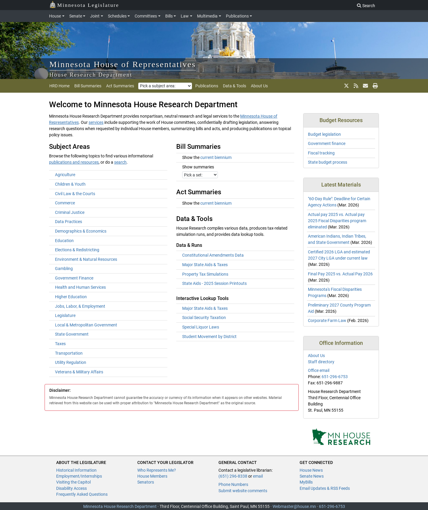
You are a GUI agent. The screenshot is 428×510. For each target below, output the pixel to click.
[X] (346, 85)
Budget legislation (324, 134)
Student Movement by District (209, 336)
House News (311, 470)
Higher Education (71, 296)
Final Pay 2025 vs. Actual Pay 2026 (340, 273)
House (55, 16)
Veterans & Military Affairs (79, 372)
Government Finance (74, 278)
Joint (95, 16)
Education (64, 240)
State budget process (327, 162)
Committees (146, 16)
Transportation (69, 353)
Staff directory (321, 361)
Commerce (65, 202)
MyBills (306, 482)
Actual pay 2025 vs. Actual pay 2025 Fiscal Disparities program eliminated (337, 220)
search (120, 162)
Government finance (326, 143)
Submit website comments (242, 490)
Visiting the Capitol (73, 482)
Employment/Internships (79, 476)
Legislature (65, 315)
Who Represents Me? (156, 470)
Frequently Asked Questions (82, 494)
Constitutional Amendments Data (213, 255)
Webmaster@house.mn (294, 506)
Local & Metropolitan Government (86, 325)
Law (185, 16)
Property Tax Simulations (205, 274)
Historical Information (76, 470)
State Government (72, 334)
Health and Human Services (80, 287)
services (96, 122)
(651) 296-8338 (232, 476)
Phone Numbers (233, 484)
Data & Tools (234, 85)
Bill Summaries (87, 85)
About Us (259, 85)
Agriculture (65, 174)
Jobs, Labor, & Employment (80, 306)
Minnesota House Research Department (120, 506)
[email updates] (365, 85)
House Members (152, 476)
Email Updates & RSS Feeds (325, 488)
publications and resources (74, 162)
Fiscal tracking (321, 153)
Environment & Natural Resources (86, 259)
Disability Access (71, 488)
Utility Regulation (70, 362)
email (258, 476)
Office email (318, 370)
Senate (75, 16)
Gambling (64, 268)
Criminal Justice (69, 212)
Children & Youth (70, 184)
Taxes (60, 343)
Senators (145, 482)
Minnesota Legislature (84, 4)
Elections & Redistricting (77, 249)
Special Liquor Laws (200, 327)
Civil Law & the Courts (75, 193)
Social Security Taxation (204, 317)
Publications (237, 16)
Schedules (117, 16)
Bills (169, 16)
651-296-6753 (335, 376)
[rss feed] (356, 85)
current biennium (216, 157)
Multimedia (207, 16)
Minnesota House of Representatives (122, 64)
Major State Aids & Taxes (205, 264)
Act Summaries (120, 85)
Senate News (312, 476)
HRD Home (59, 85)
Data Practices (68, 221)
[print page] (374, 85)
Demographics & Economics (80, 231)
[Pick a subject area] (165, 86)
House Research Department (91, 75)
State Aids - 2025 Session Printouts (214, 283)
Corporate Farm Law (327, 320)
